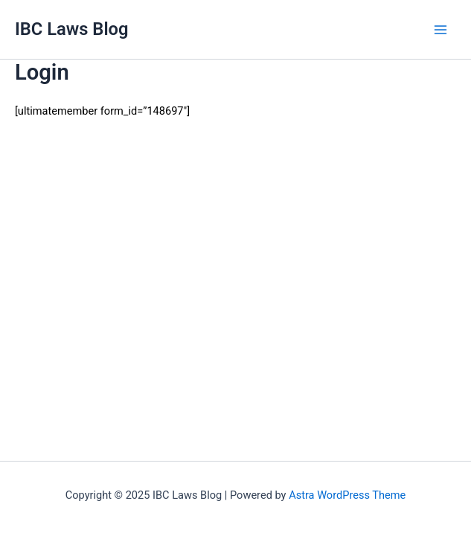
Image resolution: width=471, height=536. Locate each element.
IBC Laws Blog (71, 29)
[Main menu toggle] (440, 29)
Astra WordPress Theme (347, 495)
